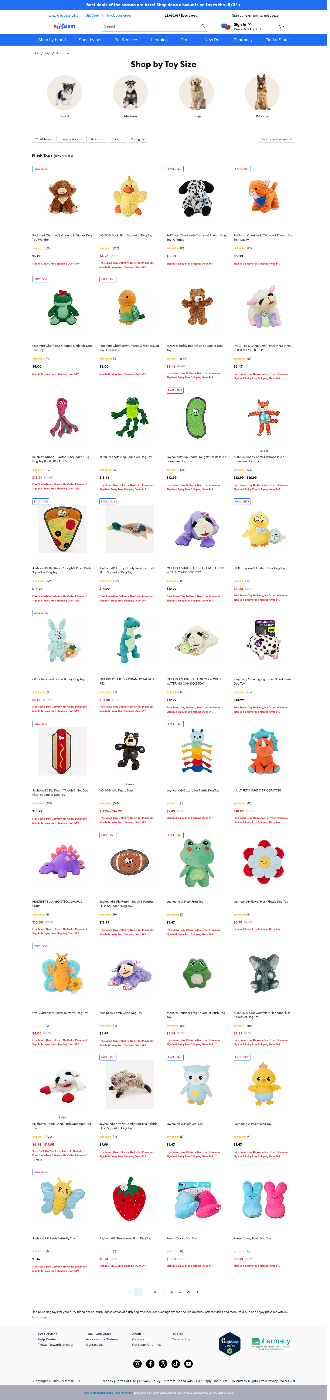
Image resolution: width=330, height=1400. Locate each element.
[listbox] (163, 96)
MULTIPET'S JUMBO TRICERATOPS (258, 790)
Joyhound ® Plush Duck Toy (253, 1124)
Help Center (47, 1339)
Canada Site (181, 1339)
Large (196, 116)
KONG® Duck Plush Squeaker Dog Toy (125, 235)
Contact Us (94, 1344)
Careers (138, 1339)
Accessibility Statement (104, 1339)
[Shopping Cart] (287, 28)
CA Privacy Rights (244, 1381)
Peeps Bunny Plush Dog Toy (252, 1238)
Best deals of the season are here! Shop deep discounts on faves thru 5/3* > (163, 4)
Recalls (107, 1381)
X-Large (262, 116)
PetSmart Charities (146, 1344)
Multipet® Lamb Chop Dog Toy (120, 1013)
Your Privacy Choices (278, 1381)
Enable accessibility (63, 15)
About (136, 1334)
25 (189, 1292)
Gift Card (92, 15)
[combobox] (155, 26)
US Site (177, 1334)
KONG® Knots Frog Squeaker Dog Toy (125, 457)
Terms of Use (126, 1381)
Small (64, 116)
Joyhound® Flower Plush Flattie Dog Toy (261, 902)
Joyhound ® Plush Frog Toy (185, 902)
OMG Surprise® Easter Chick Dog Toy (259, 568)
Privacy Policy (150, 1381)
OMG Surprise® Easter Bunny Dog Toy (58, 679)
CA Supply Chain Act (211, 1381)
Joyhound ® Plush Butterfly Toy (53, 1238)
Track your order (118, 15)
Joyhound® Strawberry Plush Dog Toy (125, 1238)
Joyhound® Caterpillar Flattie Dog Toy (193, 790)
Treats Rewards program (56, 1344)
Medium (130, 116)
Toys (47, 53)
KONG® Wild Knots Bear (116, 790)
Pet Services (47, 1334)
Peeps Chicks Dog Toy (182, 1238)
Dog (37, 53)
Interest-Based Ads (178, 1381)
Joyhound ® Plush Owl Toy (185, 1124)
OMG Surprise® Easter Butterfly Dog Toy (60, 1013)
